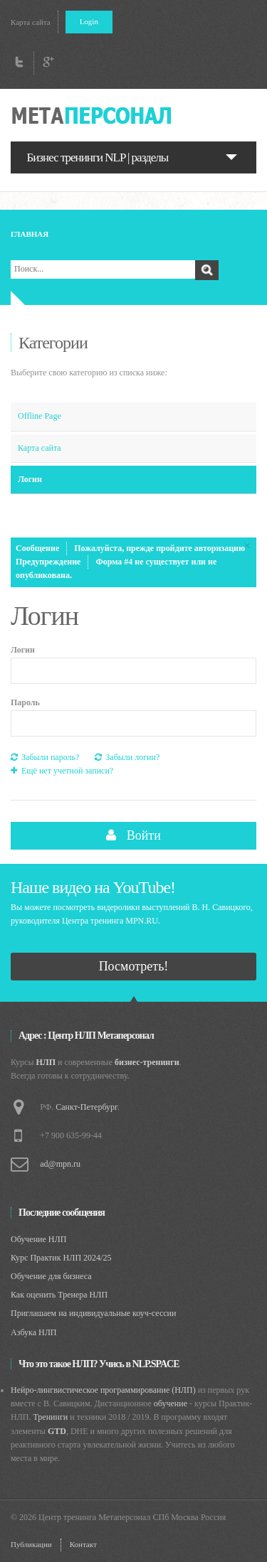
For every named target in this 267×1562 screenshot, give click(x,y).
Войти (133, 835)
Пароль (25, 702)
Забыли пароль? (45, 757)
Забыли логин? (127, 757)
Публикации (31, 1544)
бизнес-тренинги (147, 1062)
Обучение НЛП (38, 1239)
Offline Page (39, 416)
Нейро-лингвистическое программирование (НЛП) (103, 1390)
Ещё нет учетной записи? (62, 771)
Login (89, 21)
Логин (30, 479)
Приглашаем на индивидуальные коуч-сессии (93, 1313)
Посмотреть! (134, 966)
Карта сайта (31, 22)
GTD (57, 1431)
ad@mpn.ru (60, 1164)
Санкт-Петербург (86, 1107)
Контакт (83, 1544)
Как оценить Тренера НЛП (59, 1295)
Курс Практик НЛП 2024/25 (61, 1258)
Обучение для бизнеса (51, 1276)
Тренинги (50, 1417)
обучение (170, 1403)
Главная (29, 234)
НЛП (46, 1062)
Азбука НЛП (34, 1332)
